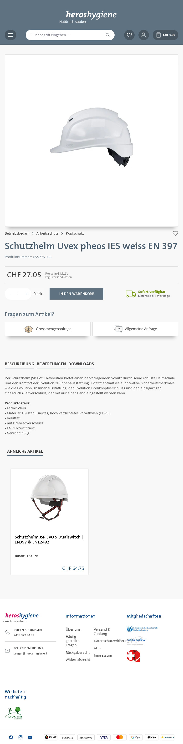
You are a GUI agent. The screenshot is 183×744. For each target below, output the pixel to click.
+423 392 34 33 (24, 635)
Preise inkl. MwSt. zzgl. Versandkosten (58, 275)
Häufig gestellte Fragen (72, 640)
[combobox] (64, 35)
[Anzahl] (18, 294)
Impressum (103, 655)
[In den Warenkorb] (76, 294)
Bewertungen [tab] (51, 363)
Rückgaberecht (78, 652)
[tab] (19, 364)
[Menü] (10, 35)
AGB (97, 647)
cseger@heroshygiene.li (30, 653)
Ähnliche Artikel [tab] (25, 451)
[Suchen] (108, 35)
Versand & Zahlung (102, 631)
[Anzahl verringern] (9, 294)
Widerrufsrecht (78, 659)
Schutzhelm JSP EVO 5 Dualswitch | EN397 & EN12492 (49, 539)
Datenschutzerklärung (111, 640)
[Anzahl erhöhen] (26, 294)
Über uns (73, 629)
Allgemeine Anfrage (135, 328)
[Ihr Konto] (143, 35)
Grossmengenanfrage (47, 328)
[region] (91, 140)
